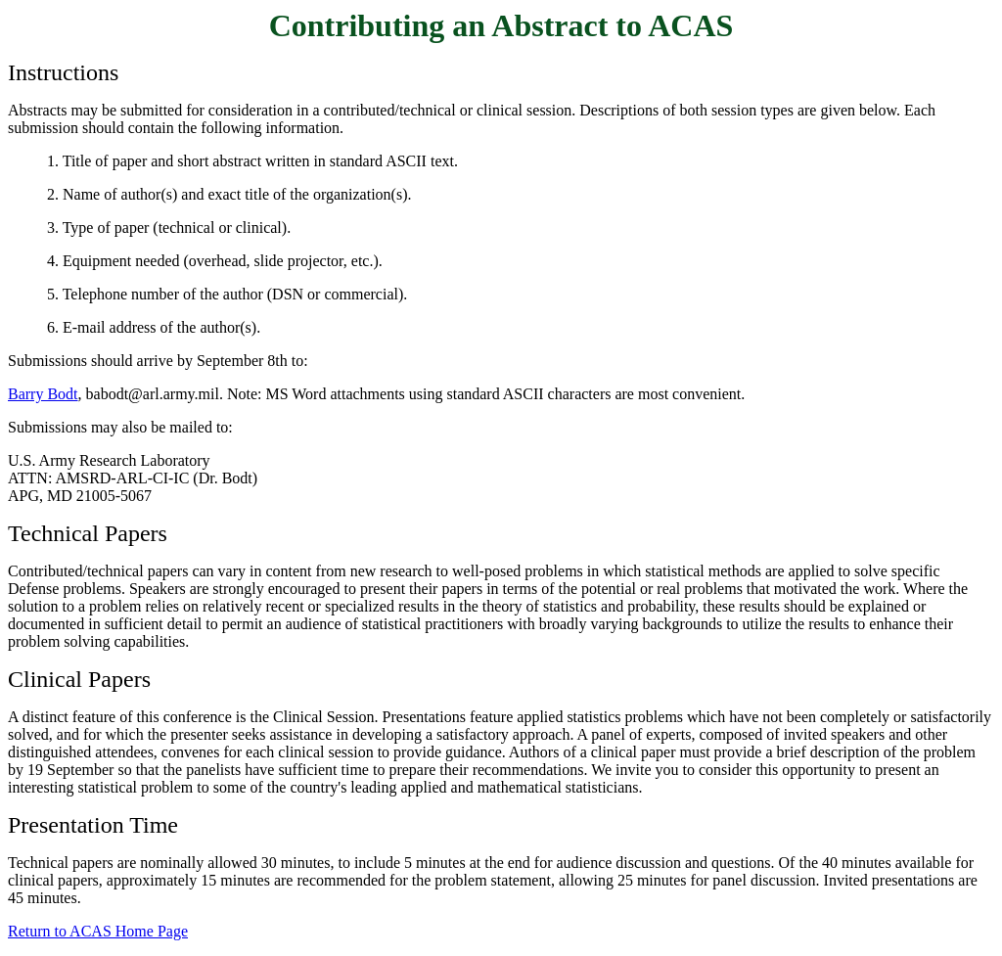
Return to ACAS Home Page (98, 931)
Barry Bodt (43, 394)
